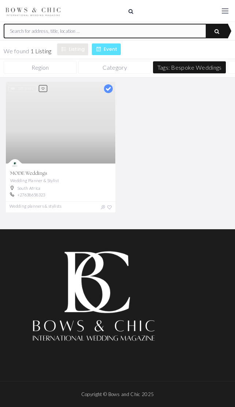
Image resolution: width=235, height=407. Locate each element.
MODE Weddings (28, 173)
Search (217, 31)
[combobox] (105, 31)
